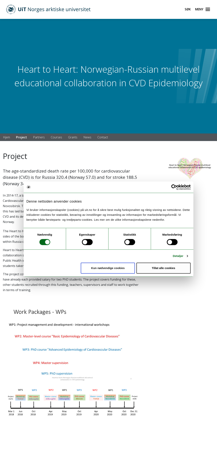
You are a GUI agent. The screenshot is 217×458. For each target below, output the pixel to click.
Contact (102, 137)
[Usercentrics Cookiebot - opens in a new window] (174, 187)
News (87, 137)
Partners (39, 137)
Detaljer (178, 256)
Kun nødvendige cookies (108, 268)
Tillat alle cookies (163, 268)
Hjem (6, 137)
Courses (56, 137)
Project (21, 137)
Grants (72, 137)
